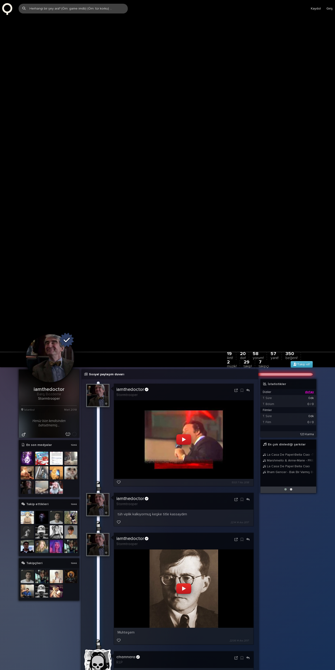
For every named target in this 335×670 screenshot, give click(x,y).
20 (243, 331)
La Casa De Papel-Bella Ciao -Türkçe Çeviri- (288, 430)
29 (248, 339)
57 (275, 331)
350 (292, 331)
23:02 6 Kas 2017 (239, 656)
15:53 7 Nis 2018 (240, 458)
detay (309, 367)
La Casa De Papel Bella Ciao (286, 442)
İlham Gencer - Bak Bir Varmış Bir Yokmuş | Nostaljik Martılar (288, 448)
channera (128, 632)
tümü (74, 420)
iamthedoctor (132, 365)
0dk (311, 374)
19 (230, 331)
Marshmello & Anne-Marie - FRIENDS (288, 436)
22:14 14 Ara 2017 (239, 498)
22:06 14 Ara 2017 (239, 616)
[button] (285, 465)
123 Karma (307, 410)
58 (258, 331)
